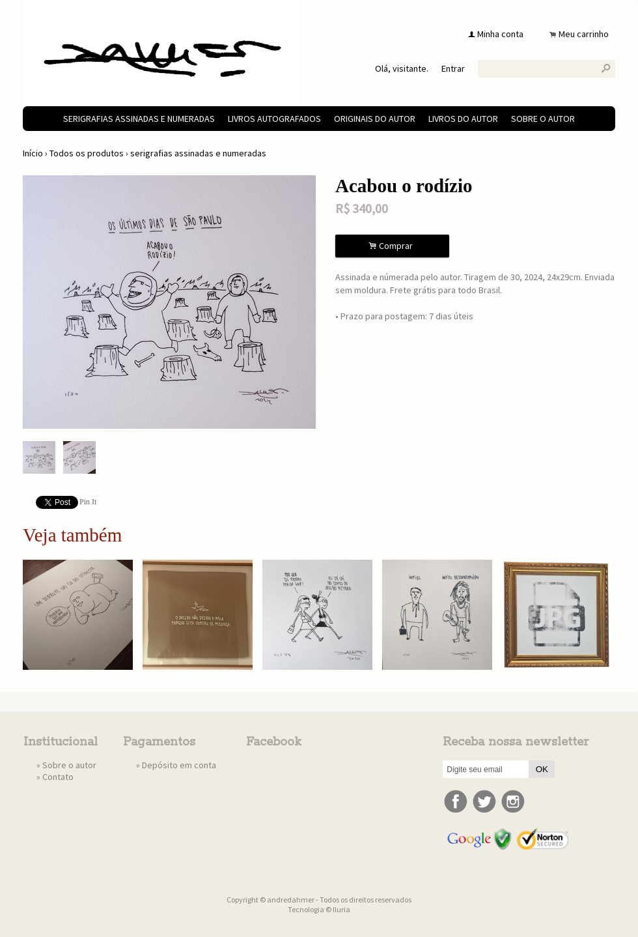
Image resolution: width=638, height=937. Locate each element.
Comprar (392, 246)
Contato (58, 777)
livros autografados (274, 118)
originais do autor (374, 118)
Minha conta (500, 34)
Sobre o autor (543, 118)
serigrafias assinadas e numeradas (139, 118)
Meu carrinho (584, 34)
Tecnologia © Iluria (319, 909)
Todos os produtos (86, 153)
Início (33, 153)
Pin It (87, 501)
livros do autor (463, 118)
